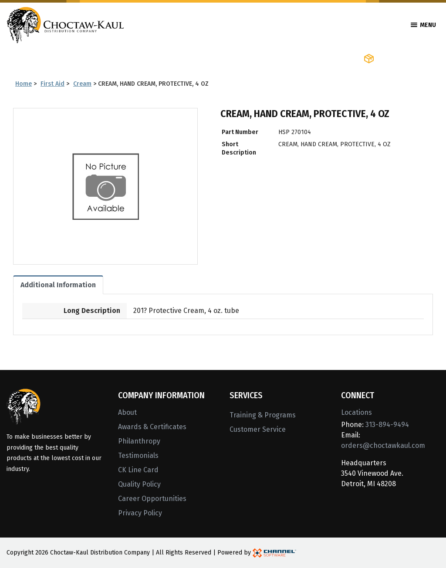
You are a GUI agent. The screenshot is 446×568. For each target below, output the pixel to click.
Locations (356, 412)
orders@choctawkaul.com (383, 445)
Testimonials (138, 455)
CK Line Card (138, 470)
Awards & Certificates (152, 427)
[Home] (65, 24)
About (127, 412)
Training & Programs (263, 415)
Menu (423, 25)
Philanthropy (139, 441)
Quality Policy (139, 484)
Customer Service (258, 429)
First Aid (52, 83)
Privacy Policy (140, 513)
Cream (82, 83)
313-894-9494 (387, 424)
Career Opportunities (152, 498)
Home (23, 83)
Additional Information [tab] (58, 285)
